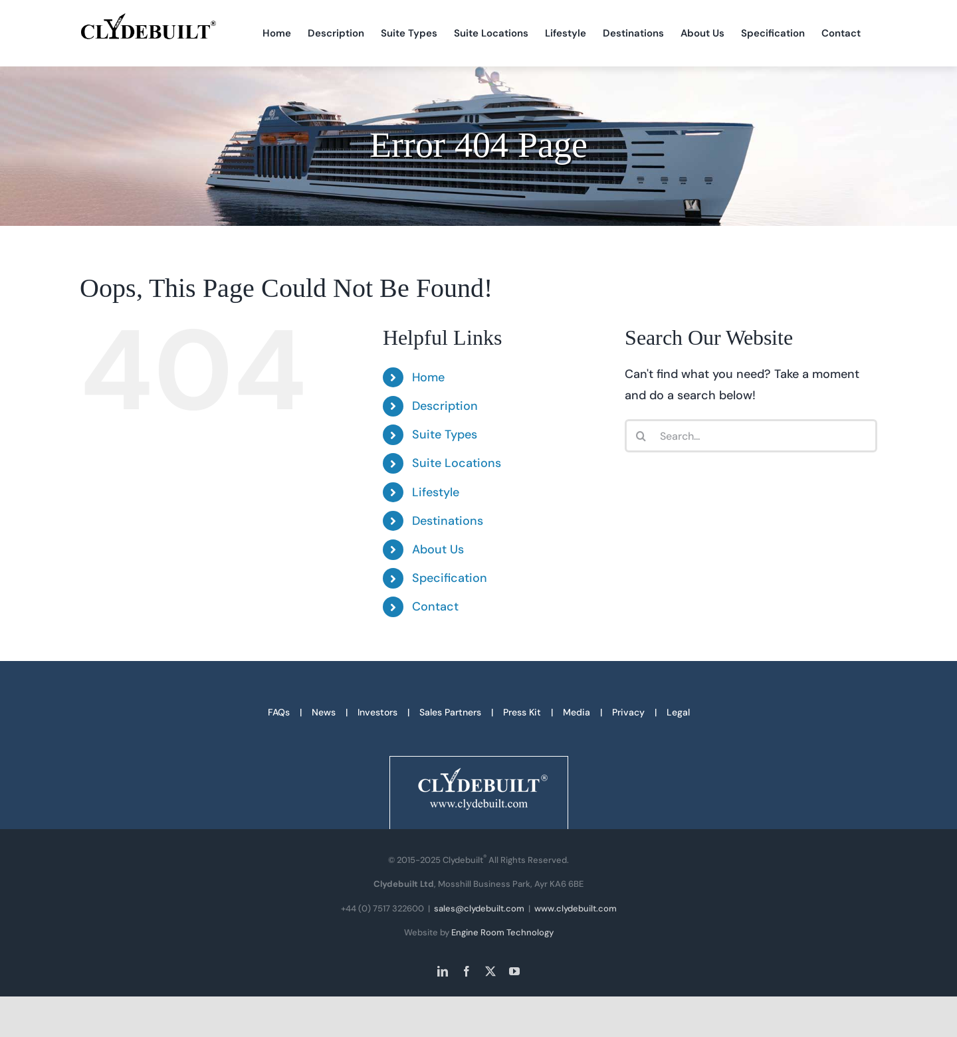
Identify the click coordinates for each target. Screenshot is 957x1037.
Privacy (628, 712)
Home (428, 377)
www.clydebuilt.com (575, 908)
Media (576, 712)
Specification (449, 578)
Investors (377, 712)
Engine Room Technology (502, 932)
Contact (435, 606)
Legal (678, 712)
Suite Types (444, 434)
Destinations (447, 521)
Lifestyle (435, 492)
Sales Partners (450, 712)
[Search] (641, 435)
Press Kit (522, 712)
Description (445, 406)
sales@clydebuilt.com (479, 908)
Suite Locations (456, 463)
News (324, 712)
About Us (438, 549)
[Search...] (751, 435)
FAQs (279, 712)
